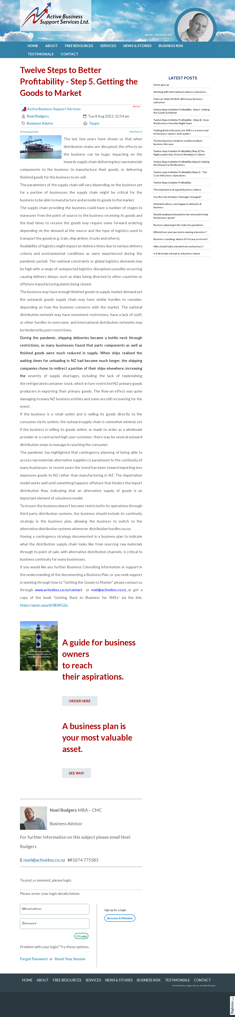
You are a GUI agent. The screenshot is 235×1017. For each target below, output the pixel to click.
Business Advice (40, 123)
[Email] (55, 909)
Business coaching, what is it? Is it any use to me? (180, 239)
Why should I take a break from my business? (178, 246)
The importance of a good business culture (177, 189)
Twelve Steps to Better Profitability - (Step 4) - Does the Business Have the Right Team (181, 121)
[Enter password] (55, 923)
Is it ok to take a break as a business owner (176, 253)
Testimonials (41, 54)
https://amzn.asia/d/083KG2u (44, 605)
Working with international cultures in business (179, 91)
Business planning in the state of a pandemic (178, 225)
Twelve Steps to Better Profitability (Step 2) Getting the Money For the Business (181, 163)
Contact (69, 54)
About (51, 45)
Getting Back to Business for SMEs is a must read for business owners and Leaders (180, 132)
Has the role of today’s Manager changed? (177, 196)
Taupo (94, 123)
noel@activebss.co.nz (44, 859)
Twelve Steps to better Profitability (172, 182)
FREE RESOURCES (79, 45)
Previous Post (29, 131)
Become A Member (120, 918)
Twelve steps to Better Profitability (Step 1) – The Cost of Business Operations (180, 174)
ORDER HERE (80, 701)
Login (81, 936)
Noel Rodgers (38, 116)
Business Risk (171, 45)
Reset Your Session (70, 959)
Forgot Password (33, 959)
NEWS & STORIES (137, 45)
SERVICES (108, 45)
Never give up (161, 84)
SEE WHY (76, 773)
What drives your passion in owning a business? (180, 232)
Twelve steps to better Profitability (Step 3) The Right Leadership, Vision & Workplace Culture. (179, 153)
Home (33, 45)
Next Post (135, 131)
